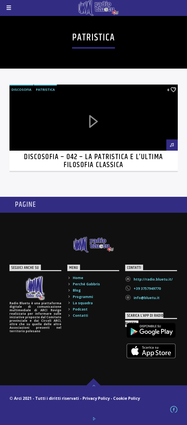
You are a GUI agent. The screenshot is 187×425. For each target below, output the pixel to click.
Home (78, 277)
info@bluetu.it (147, 297)
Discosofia (21, 89)
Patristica (45, 89)
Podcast (80, 309)
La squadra (83, 303)
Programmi (83, 296)
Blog (77, 290)
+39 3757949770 (147, 288)
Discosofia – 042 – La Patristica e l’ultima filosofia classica (93, 161)
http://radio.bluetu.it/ (153, 279)
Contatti (80, 315)
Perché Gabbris (86, 284)
